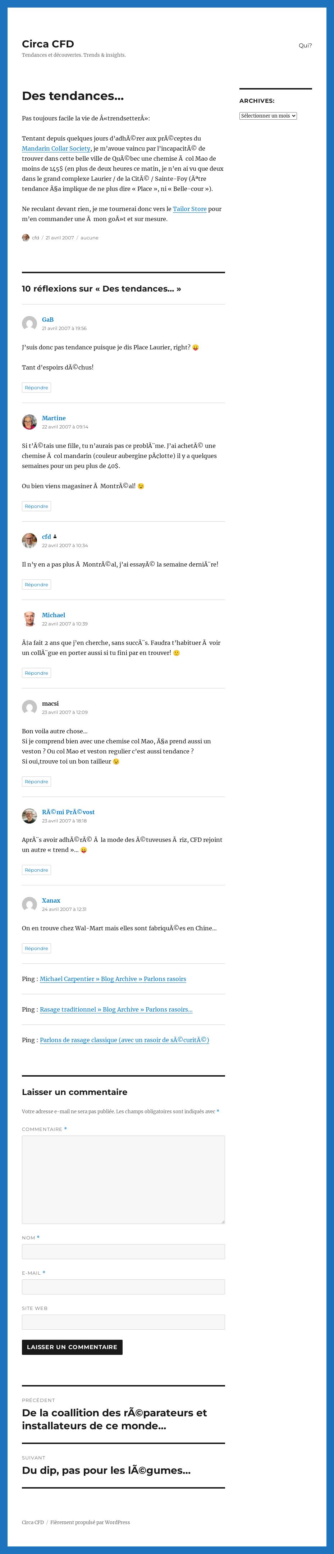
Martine (54, 418)
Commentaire (44, 1129)
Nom (31, 1238)
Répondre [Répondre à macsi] (36, 781)
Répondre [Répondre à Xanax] (36, 948)
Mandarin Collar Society (56, 148)
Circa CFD (48, 44)
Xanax (51, 900)
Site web (35, 1308)
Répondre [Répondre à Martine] (36, 506)
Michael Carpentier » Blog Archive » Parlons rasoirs (113, 978)
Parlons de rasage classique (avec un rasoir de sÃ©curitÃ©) (124, 1040)
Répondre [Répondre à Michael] (36, 673)
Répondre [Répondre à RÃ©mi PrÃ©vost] (36, 870)
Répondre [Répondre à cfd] (36, 584)
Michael (53, 615)
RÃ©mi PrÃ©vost (68, 812)
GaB (48, 319)
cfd (35, 237)
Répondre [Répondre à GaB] (36, 387)
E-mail (34, 1273)
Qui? (305, 45)
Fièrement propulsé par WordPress (90, 1522)
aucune (90, 237)
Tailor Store (190, 208)
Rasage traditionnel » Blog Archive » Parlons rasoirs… (116, 1009)
